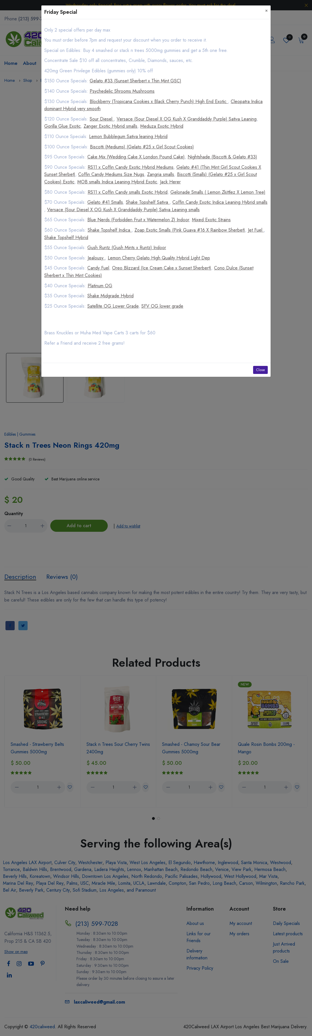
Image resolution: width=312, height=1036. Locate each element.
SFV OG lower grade (162, 306)
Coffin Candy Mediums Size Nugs (111, 174)
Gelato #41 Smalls (105, 202)
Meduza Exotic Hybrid (161, 126)
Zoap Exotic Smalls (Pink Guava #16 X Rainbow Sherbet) (189, 230)
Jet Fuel (256, 230)
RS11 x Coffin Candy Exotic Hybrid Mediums (131, 167)
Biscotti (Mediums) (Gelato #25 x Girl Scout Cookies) (142, 146)
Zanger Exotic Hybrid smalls (110, 126)
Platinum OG (100, 285)
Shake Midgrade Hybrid (110, 295)
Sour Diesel (102, 119)
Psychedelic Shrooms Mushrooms (122, 91)
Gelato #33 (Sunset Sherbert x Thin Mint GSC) (135, 80)
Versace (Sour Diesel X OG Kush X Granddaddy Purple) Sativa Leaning (187, 119)
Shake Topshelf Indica (110, 230)
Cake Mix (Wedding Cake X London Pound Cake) (136, 157)
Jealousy (96, 258)
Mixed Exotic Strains (211, 219)
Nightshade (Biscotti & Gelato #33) (222, 157)
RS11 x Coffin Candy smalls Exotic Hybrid (127, 192)
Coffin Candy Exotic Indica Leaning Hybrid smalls (219, 202)
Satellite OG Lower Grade (112, 306)
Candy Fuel (98, 268)
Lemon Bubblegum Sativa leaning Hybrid (128, 136)
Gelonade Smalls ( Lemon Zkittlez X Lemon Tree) (217, 192)
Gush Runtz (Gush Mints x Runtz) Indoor (126, 247)
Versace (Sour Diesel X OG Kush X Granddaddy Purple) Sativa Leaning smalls (123, 209)
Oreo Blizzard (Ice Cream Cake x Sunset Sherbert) (161, 268)
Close (260, 370)
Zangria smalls (160, 174)
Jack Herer (170, 182)
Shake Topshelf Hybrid (66, 237)
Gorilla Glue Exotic (62, 126)
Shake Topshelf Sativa (148, 202)
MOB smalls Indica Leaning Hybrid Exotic (117, 182)
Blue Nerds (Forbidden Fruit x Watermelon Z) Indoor (138, 219)
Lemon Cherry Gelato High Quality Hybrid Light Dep (159, 258)
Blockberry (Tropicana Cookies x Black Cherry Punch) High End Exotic (159, 101)
